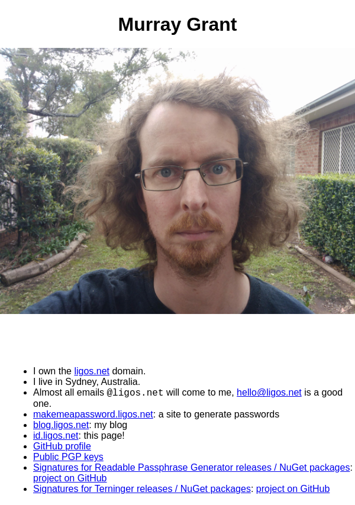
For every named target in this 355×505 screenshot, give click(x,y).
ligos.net (91, 370)
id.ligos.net (56, 437)
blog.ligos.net (61, 426)
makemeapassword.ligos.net (93, 415)
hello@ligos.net (269, 394)
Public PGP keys (68, 458)
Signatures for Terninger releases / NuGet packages (142, 490)
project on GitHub (70, 479)
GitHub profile (62, 447)
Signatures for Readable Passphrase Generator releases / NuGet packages (191, 469)
